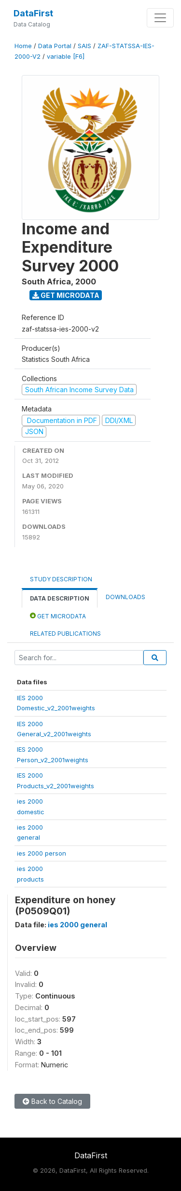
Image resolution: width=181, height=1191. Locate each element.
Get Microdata (65, 295)
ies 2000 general (77, 925)
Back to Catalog (52, 1101)
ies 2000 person (41, 853)
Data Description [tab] (59, 598)
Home (23, 46)
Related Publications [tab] (65, 633)
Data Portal (54, 46)
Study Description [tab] (61, 579)
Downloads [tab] (125, 597)
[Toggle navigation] (160, 17)
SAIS (84, 46)
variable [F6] (65, 56)
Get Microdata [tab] (58, 616)
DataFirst (33, 13)
